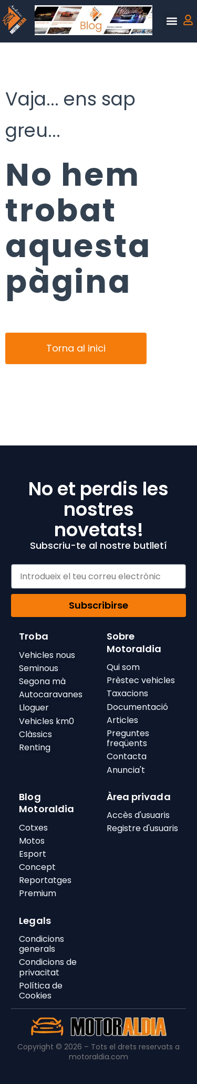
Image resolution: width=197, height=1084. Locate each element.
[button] (171, 21)
